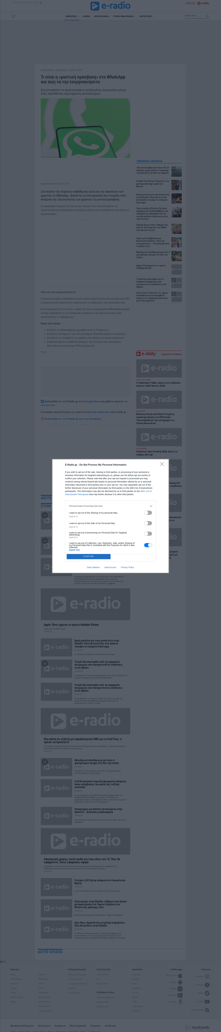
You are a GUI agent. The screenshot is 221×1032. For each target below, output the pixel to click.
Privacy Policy (127, 567)
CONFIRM (88, 556)
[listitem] (110, 506)
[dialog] (110, 516)
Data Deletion (93, 567)
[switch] (148, 513)
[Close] (163, 465)
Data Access (110, 567)
